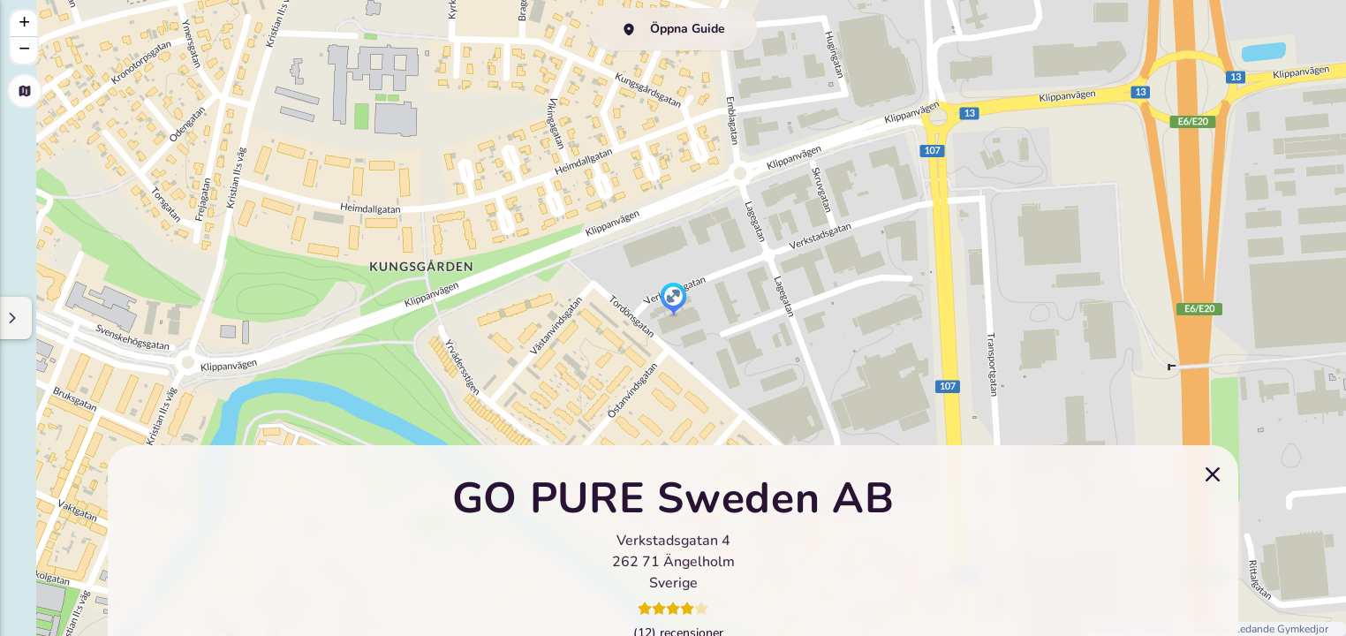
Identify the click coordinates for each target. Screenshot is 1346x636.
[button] (673, 300)
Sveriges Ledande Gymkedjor (1259, 629)
